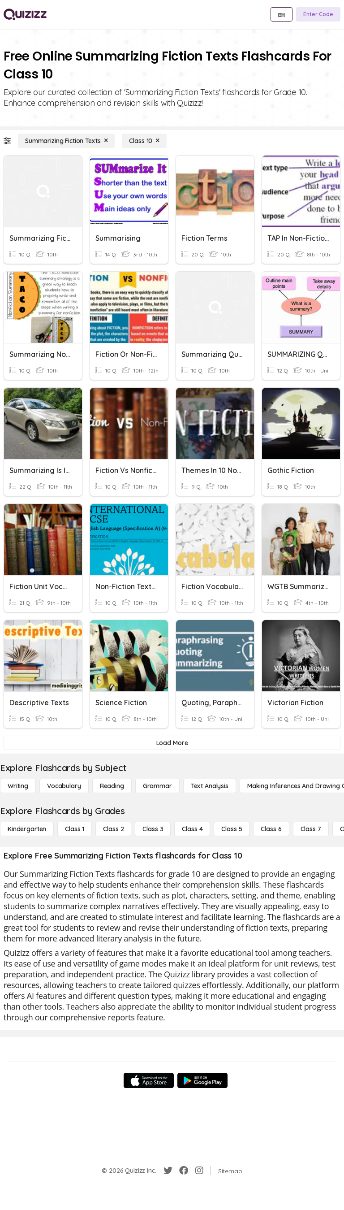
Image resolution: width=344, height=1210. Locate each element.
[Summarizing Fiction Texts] (66, 141)
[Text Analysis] (209, 786)
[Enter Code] (318, 14)
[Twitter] (167, 1170)
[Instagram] (199, 1170)
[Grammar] (157, 786)
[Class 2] (113, 829)
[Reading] (112, 786)
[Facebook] (183, 1170)
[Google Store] (202, 1080)
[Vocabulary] (64, 786)
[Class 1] (74, 829)
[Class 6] (271, 829)
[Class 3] (153, 829)
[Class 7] (311, 829)
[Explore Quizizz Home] (25, 14)
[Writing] (18, 786)
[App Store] (149, 1080)
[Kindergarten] (27, 829)
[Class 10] (144, 141)
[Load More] (172, 743)
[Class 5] (231, 829)
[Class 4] (192, 829)
